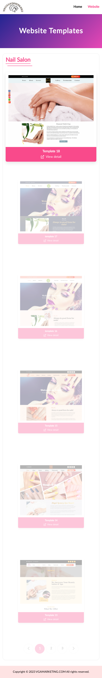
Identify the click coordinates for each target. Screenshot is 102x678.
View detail (51, 157)
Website (93, 6)
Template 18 (51, 151)
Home (77, 6)
